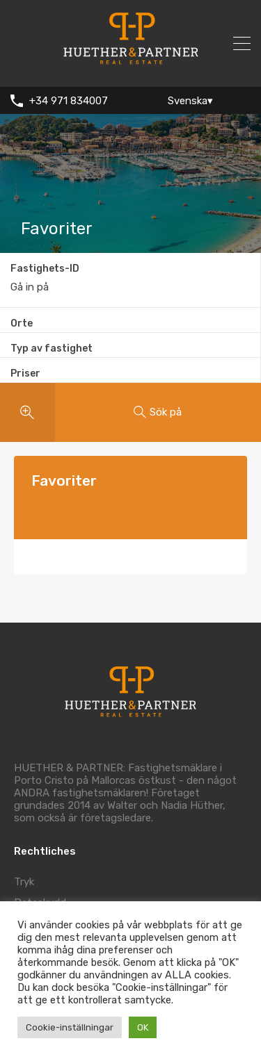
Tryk (24, 882)
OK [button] (142, 1027)
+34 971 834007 (68, 101)
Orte (21, 323)
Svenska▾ (190, 101)
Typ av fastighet (51, 348)
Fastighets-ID (44, 268)
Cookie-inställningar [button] (69, 1027)
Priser (25, 373)
